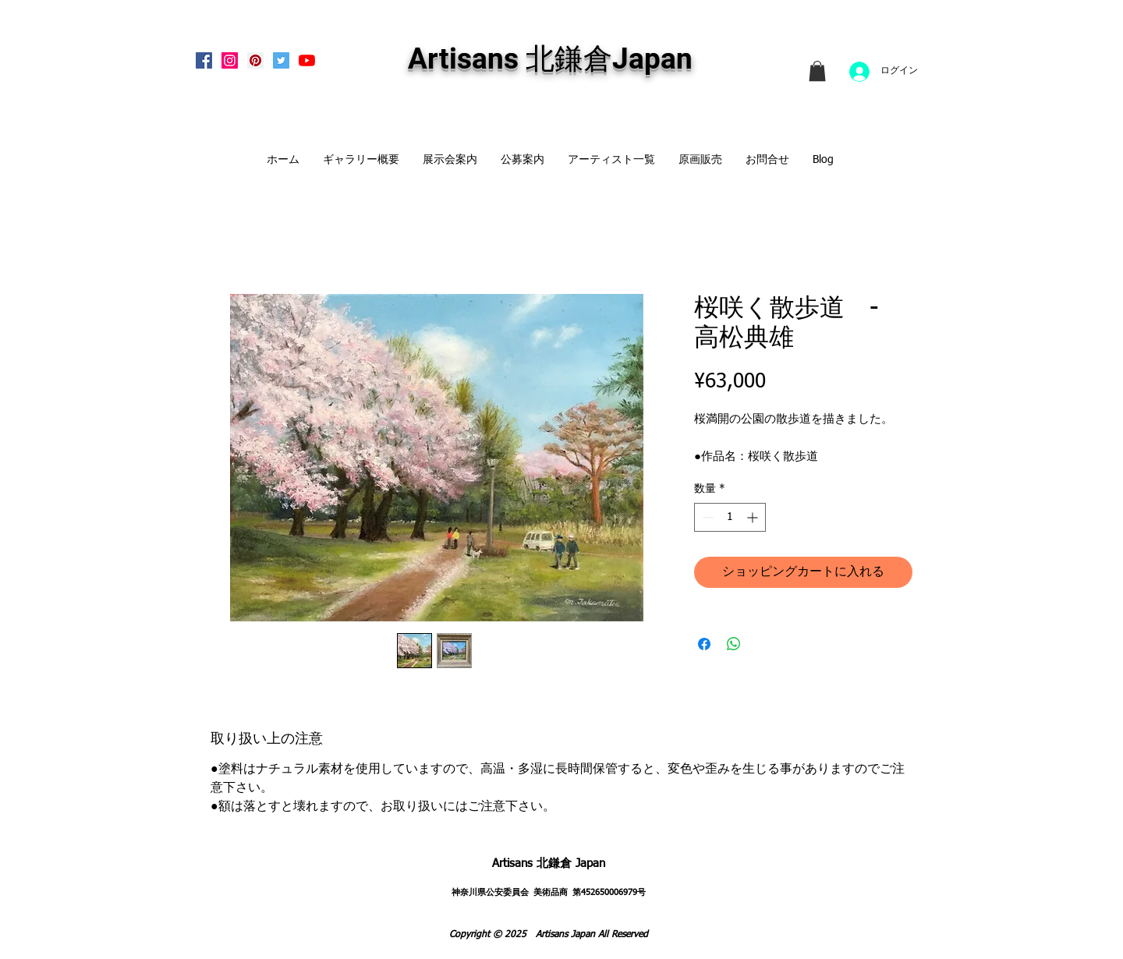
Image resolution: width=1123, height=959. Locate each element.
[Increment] (753, 517)
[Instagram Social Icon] (229, 60)
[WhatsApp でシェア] (733, 644)
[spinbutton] (730, 517)
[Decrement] (706, 517)
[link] (817, 71)
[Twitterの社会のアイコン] (281, 60)
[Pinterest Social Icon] (255, 60)
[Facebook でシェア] (704, 644)
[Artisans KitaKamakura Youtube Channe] (307, 60)
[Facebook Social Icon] (204, 60)
